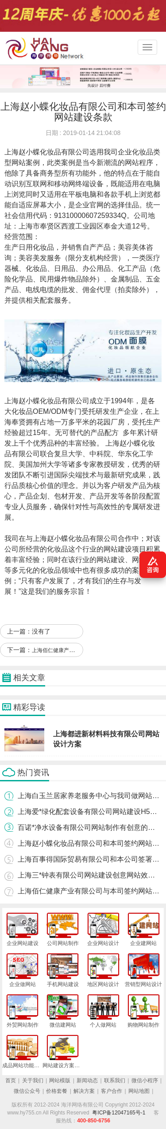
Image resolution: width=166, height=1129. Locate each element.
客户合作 (111, 1091)
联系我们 (114, 1080)
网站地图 (139, 1091)
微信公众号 (27, 1091)
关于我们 (32, 1080)
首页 (10, 1080)
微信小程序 (144, 1080)
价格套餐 (56, 1091)
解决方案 (84, 1091)
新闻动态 (87, 1080)
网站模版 (59, 1080)
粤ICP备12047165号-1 (118, 1113)
